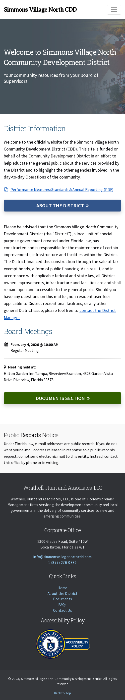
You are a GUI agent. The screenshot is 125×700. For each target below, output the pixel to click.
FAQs (62, 604)
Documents (62, 599)
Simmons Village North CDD (40, 9)
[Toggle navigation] (114, 10)
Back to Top (62, 693)
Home (62, 587)
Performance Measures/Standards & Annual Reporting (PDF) (58, 189)
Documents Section (60, 398)
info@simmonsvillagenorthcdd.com (62, 556)
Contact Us (62, 610)
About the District (60, 205)
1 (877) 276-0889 (62, 562)
